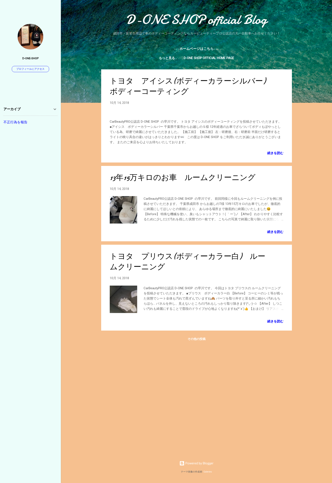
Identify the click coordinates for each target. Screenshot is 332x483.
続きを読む (275, 263)
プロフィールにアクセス (30, 68)
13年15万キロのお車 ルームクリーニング (182, 287)
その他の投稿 (197, 449)
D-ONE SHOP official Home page (196, 58)
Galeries (207, 471)
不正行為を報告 (15, 122)
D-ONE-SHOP (30, 58)
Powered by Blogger (196, 463)
